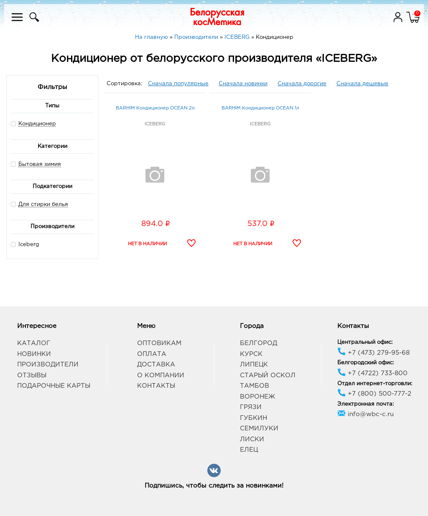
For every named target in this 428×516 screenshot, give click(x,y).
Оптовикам (159, 343)
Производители (48, 364)
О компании (160, 375)
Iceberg (25, 244)
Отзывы (31, 375)
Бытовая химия (39, 164)
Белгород (258, 343)
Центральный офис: (364, 342)
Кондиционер (37, 124)
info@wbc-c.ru (365, 414)
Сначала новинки (243, 83)
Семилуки (259, 428)
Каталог (33, 343)
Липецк (254, 364)
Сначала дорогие (302, 83)
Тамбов (254, 386)
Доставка (156, 364)
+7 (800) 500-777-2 (374, 394)
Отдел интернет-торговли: (374, 383)
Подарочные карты (53, 386)
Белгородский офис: (365, 363)
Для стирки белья (43, 204)
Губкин (253, 418)
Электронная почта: (365, 404)
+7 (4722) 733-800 (372, 373)
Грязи (251, 407)
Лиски (252, 439)
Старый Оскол (268, 375)
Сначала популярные (178, 83)
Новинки (34, 354)
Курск (251, 354)
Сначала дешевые (362, 83)
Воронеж (257, 396)
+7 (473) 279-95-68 (373, 353)
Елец (249, 449)
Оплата (151, 354)
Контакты (156, 386)
